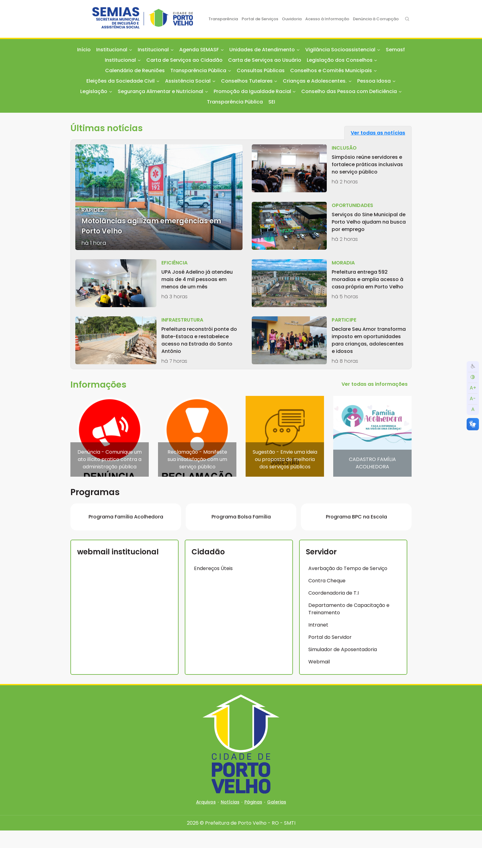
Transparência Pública (235, 101)
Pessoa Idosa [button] (374, 80)
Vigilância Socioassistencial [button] (340, 49)
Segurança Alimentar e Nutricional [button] (160, 91)
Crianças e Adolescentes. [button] (315, 80)
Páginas (253, 819)
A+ (473, 387)
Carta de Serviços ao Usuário (264, 60)
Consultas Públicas (261, 70)
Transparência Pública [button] (198, 70)
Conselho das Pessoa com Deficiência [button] (349, 91)
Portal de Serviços (260, 19)
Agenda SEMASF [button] (199, 49)
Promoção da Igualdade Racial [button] (252, 91)
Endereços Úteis (213, 585)
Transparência (223, 19)
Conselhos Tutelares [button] (247, 80)
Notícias (230, 819)
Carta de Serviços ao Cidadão (184, 60)
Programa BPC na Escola (356, 534)
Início (84, 49)
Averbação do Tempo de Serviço (347, 585)
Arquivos (206, 819)
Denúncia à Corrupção (376, 19)
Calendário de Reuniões (135, 70)
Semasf (395, 49)
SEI (271, 101)
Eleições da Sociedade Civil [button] (120, 80)
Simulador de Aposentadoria (342, 666)
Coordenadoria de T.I (333, 610)
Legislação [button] (93, 91)
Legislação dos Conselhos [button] (340, 60)
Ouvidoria (292, 19)
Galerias (276, 819)
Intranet (318, 642)
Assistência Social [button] (188, 80)
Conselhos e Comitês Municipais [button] (331, 70)
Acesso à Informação (327, 19)
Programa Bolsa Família (241, 534)
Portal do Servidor (330, 654)
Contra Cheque (327, 598)
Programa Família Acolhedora (126, 534)
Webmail (319, 679)
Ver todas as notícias (378, 132)
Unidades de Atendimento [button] (262, 49)
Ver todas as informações (375, 384)
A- (473, 398)
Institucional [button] (111, 49)
